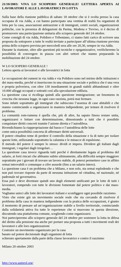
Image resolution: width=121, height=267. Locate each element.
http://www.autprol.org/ (17, 263)
